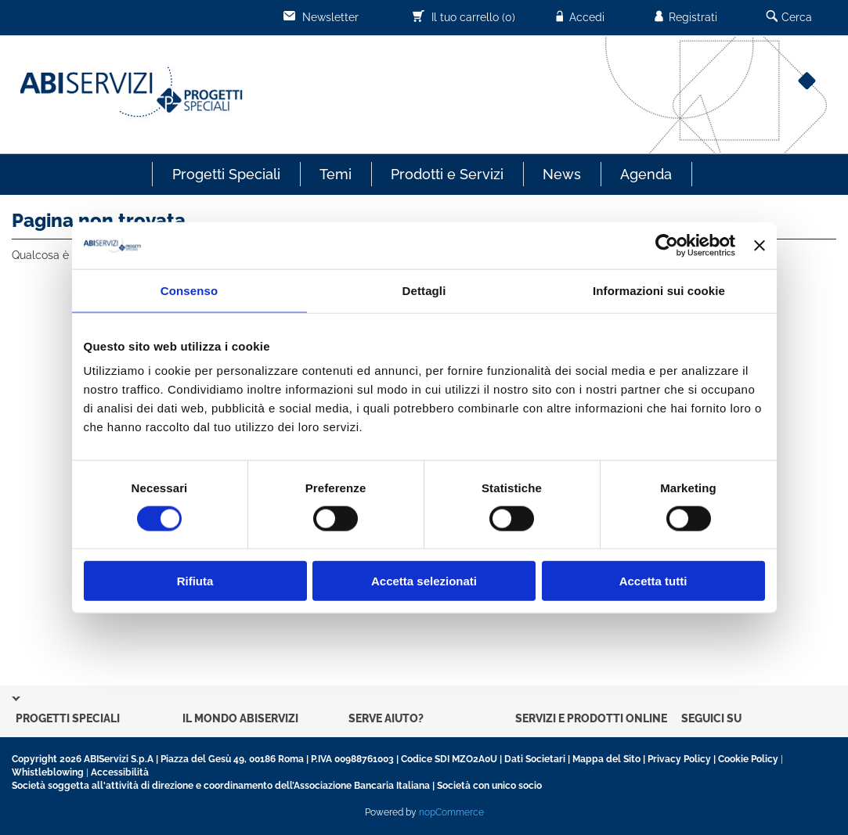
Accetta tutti (653, 581)
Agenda (646, 174)
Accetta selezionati (424, 581)
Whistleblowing (48, 772)
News (562, 174)
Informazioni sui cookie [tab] (659, 290)
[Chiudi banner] (759, 244)
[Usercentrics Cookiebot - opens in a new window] (666, 245)
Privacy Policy (679, 759)
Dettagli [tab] (424, 290)
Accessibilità (120, 772)
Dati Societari (534, 759)
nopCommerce (451, 812)
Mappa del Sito (606, 759)
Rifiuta (195, 581)
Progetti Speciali (226, 174)
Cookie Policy (748, 759)
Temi (335, 174)
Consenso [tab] (189, 290)
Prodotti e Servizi (447, 174)
